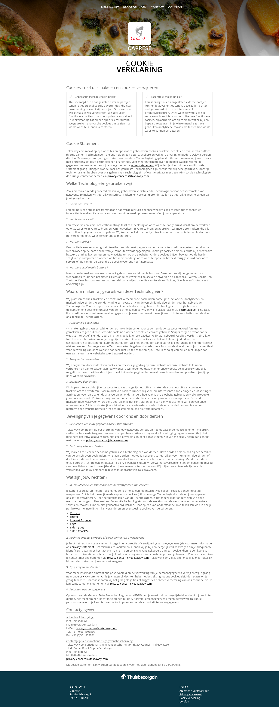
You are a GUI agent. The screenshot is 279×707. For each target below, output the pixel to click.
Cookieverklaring (189, 698)
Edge (73, 524)
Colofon (184, 701)
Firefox (74, 517)
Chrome (75, 513)
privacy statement (142, 165)
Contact (157, 7)
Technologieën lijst (191, 309)
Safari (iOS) (77, 527)
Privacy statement (190, 694)
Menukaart (110, 7)
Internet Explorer (80, 520)
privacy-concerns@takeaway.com (128, 176)
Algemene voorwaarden (194, 691)
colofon (175, 7)
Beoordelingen (134, 7)
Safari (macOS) (79, 531)
